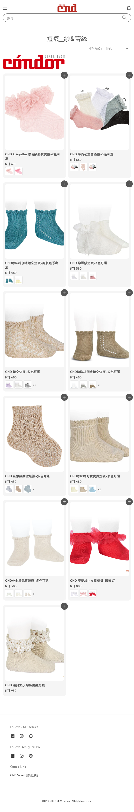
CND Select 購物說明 (24, 775)
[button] (5, 7)
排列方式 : (95, 48)
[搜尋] (124, 18)
